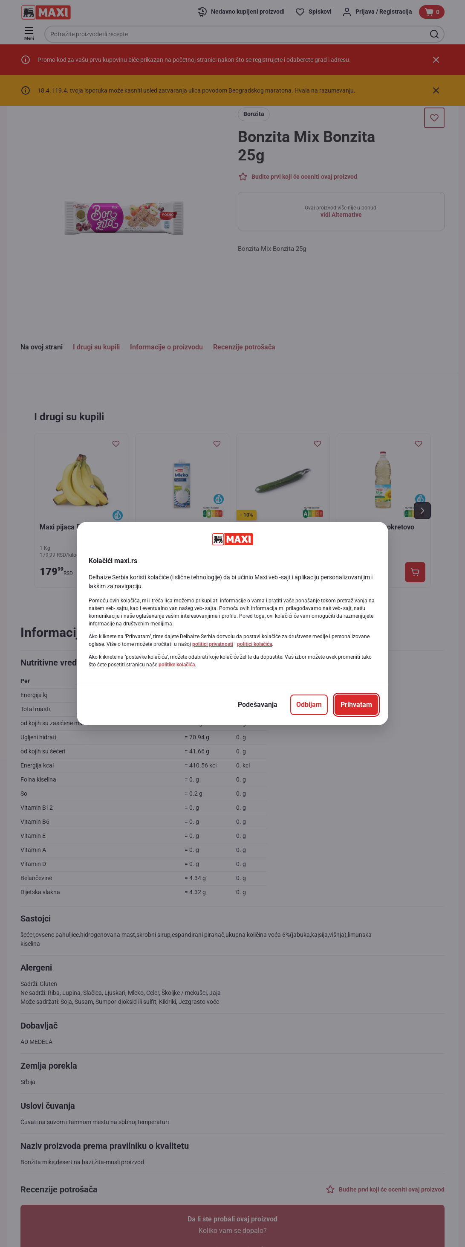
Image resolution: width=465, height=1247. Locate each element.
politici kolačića (254, 644)
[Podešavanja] (257, 705)
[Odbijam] (309, 705)
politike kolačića (177, 665)
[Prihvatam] (356, 705)
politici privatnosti (212, 644)
